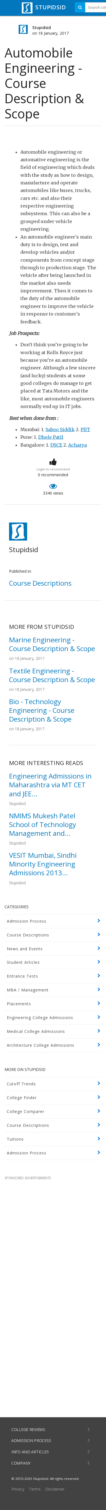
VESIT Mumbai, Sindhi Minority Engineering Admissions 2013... (43, 863)
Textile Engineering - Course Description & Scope (52, 675)
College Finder (22, 1097)
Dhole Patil (50, 437)
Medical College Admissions (36, 1031)
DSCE (56, 445)
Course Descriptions (28, 935)
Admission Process (26, 921)
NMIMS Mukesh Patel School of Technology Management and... (42, 824)
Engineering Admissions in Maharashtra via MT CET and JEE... (50, 784)
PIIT (85, 429)
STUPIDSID (43, 7)
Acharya (77, 445)
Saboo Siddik (60, 429)
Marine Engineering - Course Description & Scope (52, 644)
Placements (19, 1003)
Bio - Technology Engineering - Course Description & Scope (41, 710)
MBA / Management (28, 990)
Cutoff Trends (21, 1083)
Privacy (17, 1489)
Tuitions (15, 1139)
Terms (35, 1489)
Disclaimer (54, 1489)
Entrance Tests (22, 976)
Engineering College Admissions (40, 1017)
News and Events (25, 948)
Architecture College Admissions (40, 1045)
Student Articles (23, 962)
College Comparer (25, 1111)
